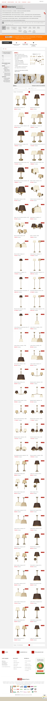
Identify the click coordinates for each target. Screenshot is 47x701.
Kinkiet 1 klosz (6, 69)
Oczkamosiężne (29, 31)
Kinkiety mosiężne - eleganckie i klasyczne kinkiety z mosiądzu (24, 16)
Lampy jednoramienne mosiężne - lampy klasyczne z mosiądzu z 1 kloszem (13, 14)
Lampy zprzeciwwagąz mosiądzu (25, 31)
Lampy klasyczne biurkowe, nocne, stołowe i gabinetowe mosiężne (28, 18)
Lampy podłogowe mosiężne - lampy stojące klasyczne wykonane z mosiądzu (13, 20)
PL (10, 24)
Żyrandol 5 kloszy (7, 75)
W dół (5, 64)
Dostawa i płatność (28, 667)
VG (5, 22)
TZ (12, 24)
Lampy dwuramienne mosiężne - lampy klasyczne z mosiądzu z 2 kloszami (13, 12)
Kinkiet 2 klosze (7, 70)
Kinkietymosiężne (38, 27)
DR (6, 24)
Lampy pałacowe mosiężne (37, 16)
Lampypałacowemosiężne (34, 31)
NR (41, 22)
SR (32, 22)
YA (12, 22)
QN (22, 22)
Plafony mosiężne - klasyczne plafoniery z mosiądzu (10, 18)
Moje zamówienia (16, 662)
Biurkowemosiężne (34, 27)
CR (27, 22)
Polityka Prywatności (28, 665)
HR (25, 22)
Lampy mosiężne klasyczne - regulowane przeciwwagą (32, 14)
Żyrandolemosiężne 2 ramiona (19, 28)
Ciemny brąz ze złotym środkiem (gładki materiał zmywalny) (6, 80)
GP (16, 22)
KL (19, 22)
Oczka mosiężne (19, 684)
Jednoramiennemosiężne (25, 27)
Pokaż (29, 88)
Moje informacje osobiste (17, 667)
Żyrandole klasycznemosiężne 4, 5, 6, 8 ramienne (14, 28)
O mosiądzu (27, 670)
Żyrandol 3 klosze (7, 74)
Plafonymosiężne (30, 27)
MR (38, 22)
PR (34, 22)
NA (42, 22)
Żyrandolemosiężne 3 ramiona (8, 28)
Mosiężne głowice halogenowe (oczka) (8, 16)
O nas (26, 662)
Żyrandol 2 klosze (7, 73)
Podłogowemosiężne (20, 31)
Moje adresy (15, 665)
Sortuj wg (15, 88)
